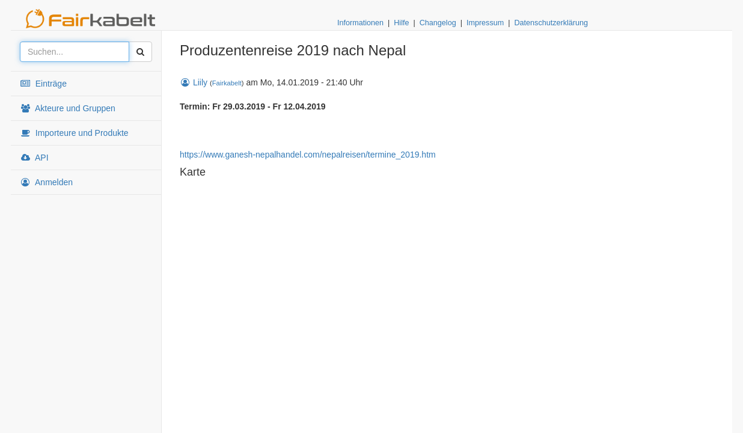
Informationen (360, 23)
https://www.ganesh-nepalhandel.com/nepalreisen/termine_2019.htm (308, 154)
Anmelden (46, 182)
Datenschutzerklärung (551, 23)
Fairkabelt (227, 83)
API (34, 157)
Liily (193, 82)
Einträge (43, 83)
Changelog (438, 23)
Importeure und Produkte (74, 133)
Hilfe (401, 23)
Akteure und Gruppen (67, 108)
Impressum (485, 23)
